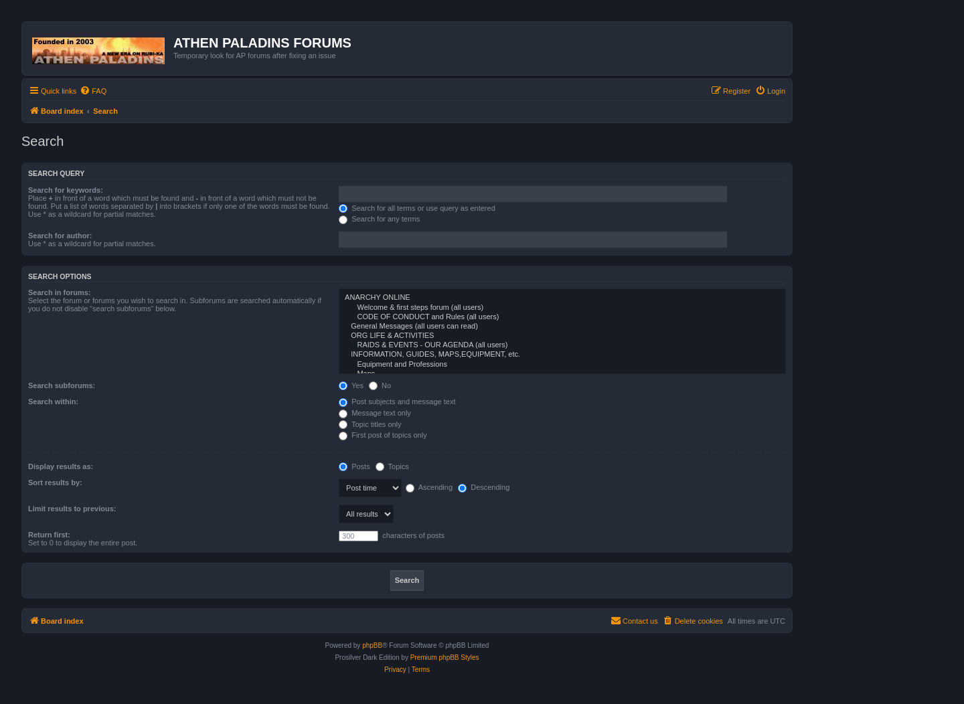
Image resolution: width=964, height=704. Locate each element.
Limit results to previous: (72, 509)
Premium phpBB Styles (444, 657)
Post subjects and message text (397, 402)
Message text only (375, 413)
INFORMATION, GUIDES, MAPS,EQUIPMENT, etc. (562, 354)
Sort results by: (55, 482)
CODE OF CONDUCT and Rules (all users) (562, 317)
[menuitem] (93, 91)
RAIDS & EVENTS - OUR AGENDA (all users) (562, 345)
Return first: (49, 535)
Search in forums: (59, 292)
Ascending (429, 487)
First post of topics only (383, 435)
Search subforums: (61, 385)
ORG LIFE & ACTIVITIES (562, 336)
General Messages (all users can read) (562, 326)
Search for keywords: (65, 190)
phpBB (372, 645)
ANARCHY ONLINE (562, 297)
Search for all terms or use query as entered (417, 208)
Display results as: (60, 466)
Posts (354, 466)
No (380, 385)
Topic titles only (370, 424)
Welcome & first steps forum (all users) (562, 308)
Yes (351, 385)
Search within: (53, 402)
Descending (483, 487)
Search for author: (60, 236)
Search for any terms (379, 219)
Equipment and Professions (562, 364)
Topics (392, 466)
